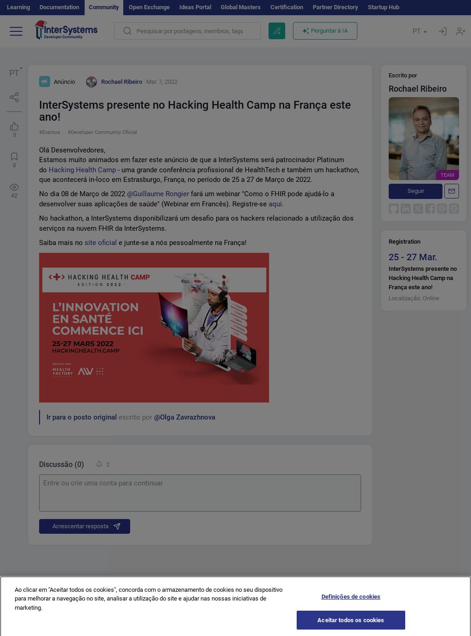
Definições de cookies (351, 599)
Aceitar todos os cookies (350, 622)
